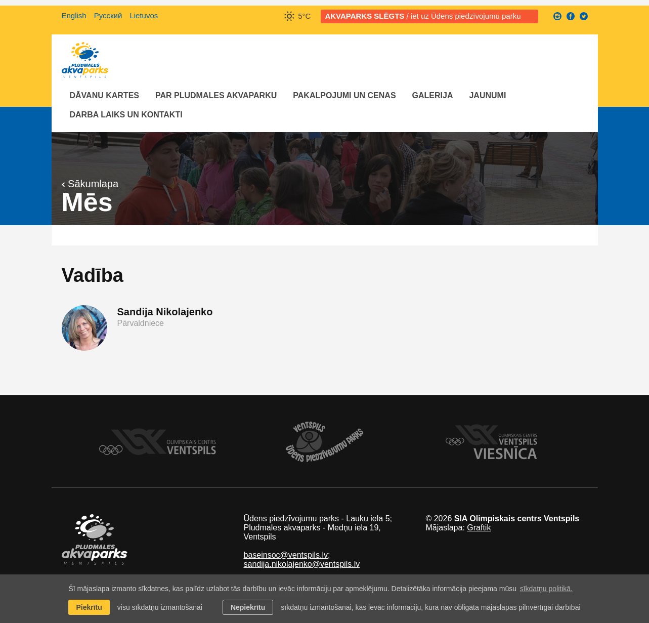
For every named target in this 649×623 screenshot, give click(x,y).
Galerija (432, 95)
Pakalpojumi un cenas (344, 95)
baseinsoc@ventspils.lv (285, 555)
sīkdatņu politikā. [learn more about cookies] (546, 589)
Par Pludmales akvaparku (216, 95)
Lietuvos (143, 15)
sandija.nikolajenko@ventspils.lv (301, 564)
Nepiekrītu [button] (248, 607)
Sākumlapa (90, 184)
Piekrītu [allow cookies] (89, 607)
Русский (108, 15)
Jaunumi (487, 95)
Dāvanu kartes (104, 95)
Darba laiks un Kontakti (126, 114)
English (74, 15)
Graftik (479, 527)
